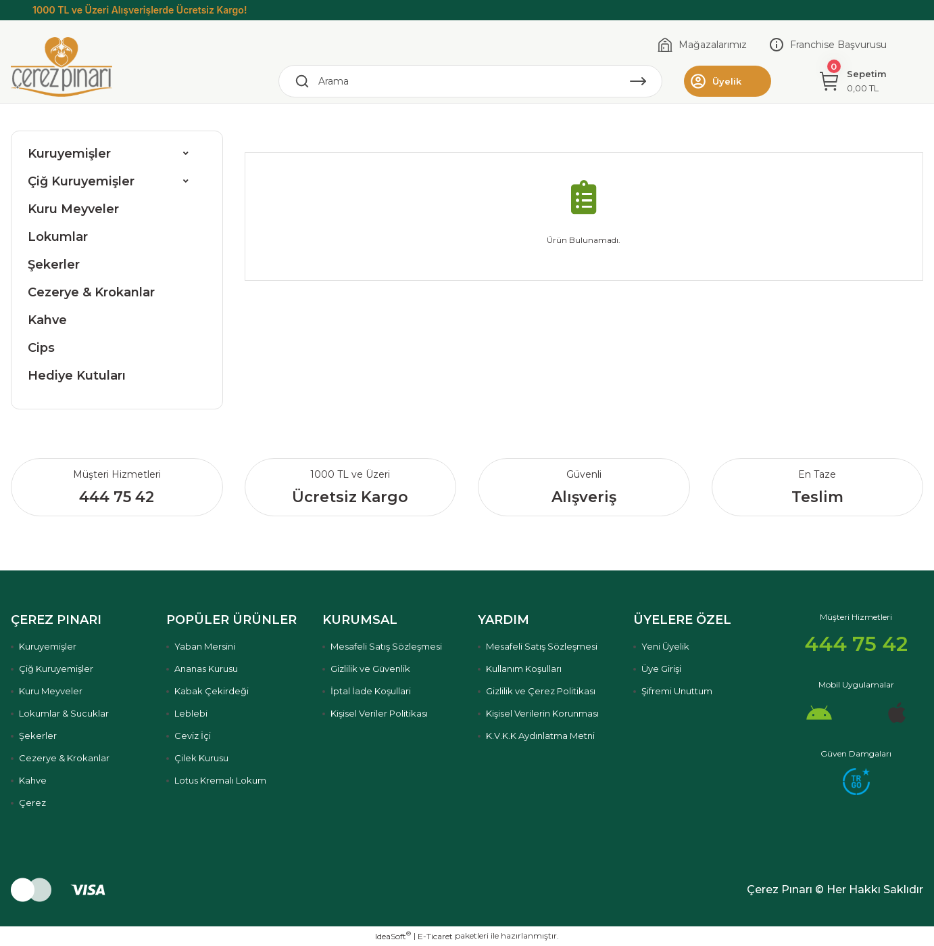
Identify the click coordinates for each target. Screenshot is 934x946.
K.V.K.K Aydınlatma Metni (540, 735)
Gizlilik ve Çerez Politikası (540, 690)
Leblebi (190, 713)
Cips (41, 347)
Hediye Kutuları (77, 375)
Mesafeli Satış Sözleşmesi (386, 646)
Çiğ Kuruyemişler (81, 181)
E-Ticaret (435, 936)
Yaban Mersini (204, 646)
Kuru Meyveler (73, 209)
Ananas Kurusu (206, 668)
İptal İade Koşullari (370, 690)
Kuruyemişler (69, 153)
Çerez (32, 802)
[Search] (470, 81)
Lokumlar (58, 236)
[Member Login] (727, 81)
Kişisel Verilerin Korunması (542, 713)
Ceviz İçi (192, 735)
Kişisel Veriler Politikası (379, 713)
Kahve (47, 320)
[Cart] (853, 81)
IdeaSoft (393, 935)
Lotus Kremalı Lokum (220, 780)
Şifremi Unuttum (676, 690)
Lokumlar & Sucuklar (64, 713)
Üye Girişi (661, 668)
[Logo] (61, 66)
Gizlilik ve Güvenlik (370, 668)
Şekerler (54, 264)
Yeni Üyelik (665, 646)
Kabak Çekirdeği (211, 690)
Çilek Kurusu (201, 757)
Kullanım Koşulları (524, 668)
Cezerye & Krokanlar (91, 292)
